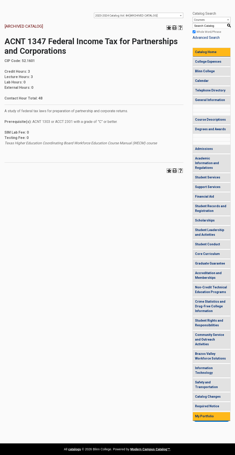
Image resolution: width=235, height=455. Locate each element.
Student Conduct (207, 244)
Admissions (204, 149)
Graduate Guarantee (210, 263)
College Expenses (208, 61)
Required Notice (207, 406)
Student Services (207, 177)
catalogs (74, 449)
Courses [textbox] (199, 19)
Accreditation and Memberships (208, 275)
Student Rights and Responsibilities (209, 323)
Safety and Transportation (206, 385)
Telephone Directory (210, 90)
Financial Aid (204, 196)
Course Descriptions (210, 119)
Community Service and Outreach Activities (209, 339)
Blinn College (205, 71)
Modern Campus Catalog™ (150, 449)
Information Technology (204, 370)
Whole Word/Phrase (208, 31)
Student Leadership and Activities (209, 232)
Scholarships (205, 220)
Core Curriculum (207, 254)
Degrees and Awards (210, 129)
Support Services (207, 187)
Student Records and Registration (210, 208)
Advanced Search (206, 37)
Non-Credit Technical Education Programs (211, 289)
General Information (210, 100)
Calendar (202, 81)
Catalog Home (205, 52)
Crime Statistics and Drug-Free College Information (210, 306)
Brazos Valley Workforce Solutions (210, 356)
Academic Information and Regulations (207, 163)
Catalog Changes (208, 396)
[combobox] (138, 15)
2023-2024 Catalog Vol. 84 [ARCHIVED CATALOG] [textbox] (126, 15)
